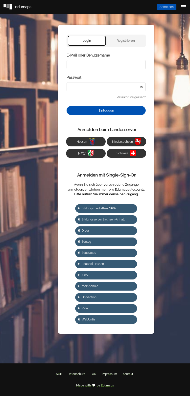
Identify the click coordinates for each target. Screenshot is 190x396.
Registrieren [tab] (126, 40)
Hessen (86, 141)
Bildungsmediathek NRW (97, 208)
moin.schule (88, 286)
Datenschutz (76, 374)
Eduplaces (87, 253)
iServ (83, 275)
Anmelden (167, 7)
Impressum (109, 374)
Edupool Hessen (91, 264)
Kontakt (127, 374)
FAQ (93, 374)
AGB (59, 374)
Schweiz (126, 153)
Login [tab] (86, 40)
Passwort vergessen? (131, 97)
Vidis (83, 308)
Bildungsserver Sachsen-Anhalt (101, 219)
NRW (86, 153)
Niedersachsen (126, 141)
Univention (87, 297)
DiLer (83, 230)
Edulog (84, 241)
